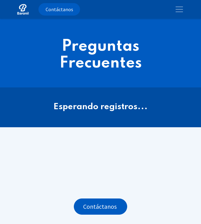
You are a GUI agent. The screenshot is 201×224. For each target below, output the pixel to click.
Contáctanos (59, 9)
